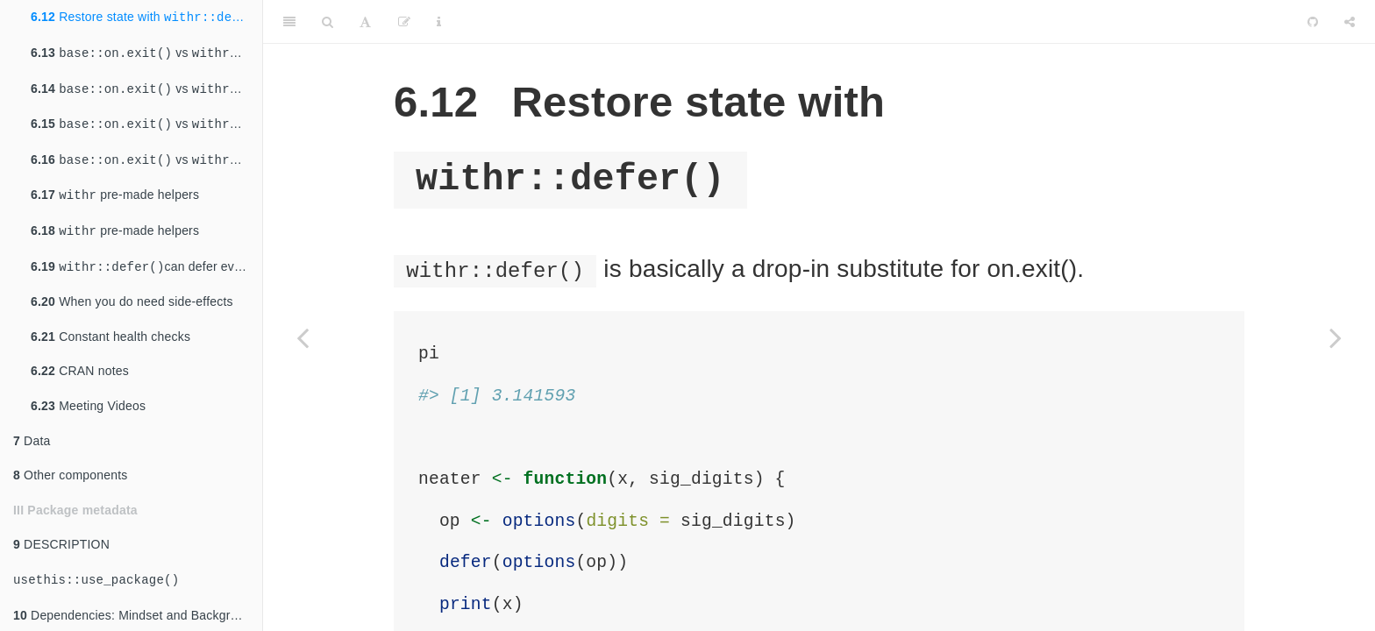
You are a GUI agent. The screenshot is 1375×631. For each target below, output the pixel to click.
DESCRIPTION (61, 544)
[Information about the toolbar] (439, 22)
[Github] (1312, 22)
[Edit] (404, 22)
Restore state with (146, 17)
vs (146, 53)
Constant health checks (110, 337)
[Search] (327, 22)
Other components (70, 475)
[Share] (1349, 22)
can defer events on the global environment (146, 267)
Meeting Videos (88, 406)
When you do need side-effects (132, 301)
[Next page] (1335, 337)
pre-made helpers (115, 195)
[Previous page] (302, 337)
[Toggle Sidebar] (289, 22)
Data (31, 441)
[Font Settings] (365, 22)
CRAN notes (80, 371)
